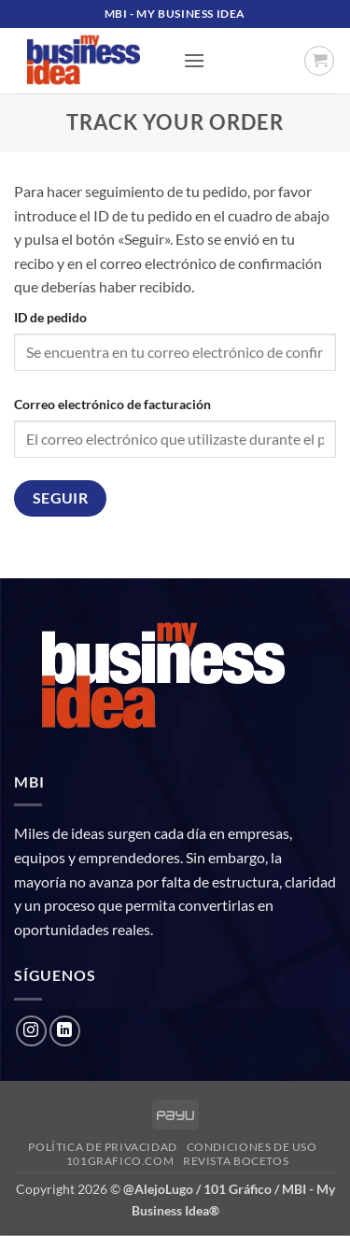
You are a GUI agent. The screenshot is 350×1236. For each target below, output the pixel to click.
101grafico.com (120, 1161)
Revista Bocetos (235, 1161)
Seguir (61, 498)
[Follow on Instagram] (31, 1031)
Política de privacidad (102, 1147)
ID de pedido (50, 317)
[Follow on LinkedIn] (64, 1031)
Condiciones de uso (252, 1147)
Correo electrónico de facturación (112, 404)
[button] (194, 60)
